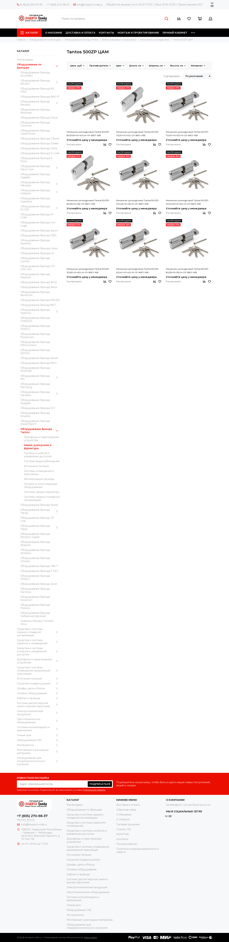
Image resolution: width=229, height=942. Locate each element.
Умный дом (38, 735)
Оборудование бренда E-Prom (36, 160)
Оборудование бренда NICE (38, 282)
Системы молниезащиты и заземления (38, 729)
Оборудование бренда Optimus (40, 311)
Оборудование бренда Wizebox (35, 551)
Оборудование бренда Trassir (40, 527)
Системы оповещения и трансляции (39, 472)
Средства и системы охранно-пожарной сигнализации (38, 632)
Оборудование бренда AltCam (40, 82)
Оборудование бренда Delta (38, 148)
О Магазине (123, 814)
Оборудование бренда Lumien (35, 260)
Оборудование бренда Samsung (35, 385)
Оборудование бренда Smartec (35, 414)
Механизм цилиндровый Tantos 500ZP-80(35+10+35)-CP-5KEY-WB (88, 202)
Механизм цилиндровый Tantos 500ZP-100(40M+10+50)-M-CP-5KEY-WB (187, 202)
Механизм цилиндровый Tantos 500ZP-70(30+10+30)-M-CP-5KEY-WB (187, 134)
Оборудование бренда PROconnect (35, 343)
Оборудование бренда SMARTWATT (35, 422)
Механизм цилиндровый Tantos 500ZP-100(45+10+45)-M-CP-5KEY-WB (137, 202)
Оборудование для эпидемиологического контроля (38, 761)
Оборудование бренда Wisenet (35, 543)
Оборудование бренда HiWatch (40, 192)
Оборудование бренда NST (38, 305)
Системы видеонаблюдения (41, 461)
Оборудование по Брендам (38, 66)
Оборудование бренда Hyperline (35, 200)
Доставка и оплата (128, 804)
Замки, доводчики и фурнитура (37, 447)
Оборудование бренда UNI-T (39, 566)
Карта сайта (90, 937)
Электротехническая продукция (38, 713)
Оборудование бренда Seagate (35, 401)
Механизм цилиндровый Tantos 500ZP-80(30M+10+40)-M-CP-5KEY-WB (88, 134)
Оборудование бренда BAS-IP (39, 96)
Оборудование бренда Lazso (39, 248)
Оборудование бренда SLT (37, 408)
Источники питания (36, 466)
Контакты (122, 839)
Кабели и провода (38, 698)
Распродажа (25, 59)
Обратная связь (126, 809)
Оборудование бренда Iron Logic (37, 224)
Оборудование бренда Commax (35, 124)
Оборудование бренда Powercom (35, 335)
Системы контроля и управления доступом (38, 455)
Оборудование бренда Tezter (39, 504)
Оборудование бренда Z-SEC (39, 571)
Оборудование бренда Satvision (40, 393)
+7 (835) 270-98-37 (58, 4)
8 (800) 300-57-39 (29, 4)
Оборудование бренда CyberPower (35, 132)
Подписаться (99, 784)
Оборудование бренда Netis (38, 287)
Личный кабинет (126, 844)
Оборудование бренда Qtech (39, 358)
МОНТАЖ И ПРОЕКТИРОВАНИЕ (138, 32)
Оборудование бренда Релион (35, 606)
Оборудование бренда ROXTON (35, 369)
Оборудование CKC (38, 740)
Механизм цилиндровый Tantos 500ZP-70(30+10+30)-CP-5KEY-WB (137, 134)
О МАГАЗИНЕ (53, 32)
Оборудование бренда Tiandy (40, 511)
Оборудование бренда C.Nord (39, 138)
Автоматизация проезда (39, 479)
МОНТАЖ (122, 834)
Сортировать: (172, 76)
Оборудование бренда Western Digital (35, 535)
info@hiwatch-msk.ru (87, 4)
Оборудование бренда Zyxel (38, 583)
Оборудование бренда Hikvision (40, 184)
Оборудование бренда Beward (40, 103)
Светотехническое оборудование (38, 721)
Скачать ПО (123, 829)
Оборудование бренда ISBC (38, 235)
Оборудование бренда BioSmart (35, 111)
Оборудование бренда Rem (38, 363)
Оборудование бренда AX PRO (37, 90)
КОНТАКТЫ (106, 32)
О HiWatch (123, 819)
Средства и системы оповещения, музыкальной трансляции (38, 670)
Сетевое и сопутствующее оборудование (40, 485)
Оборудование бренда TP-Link (37, 519)
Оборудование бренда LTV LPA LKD (37, 268)
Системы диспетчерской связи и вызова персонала (38, 705)
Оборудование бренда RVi (40, 377)
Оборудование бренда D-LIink (39, 153)
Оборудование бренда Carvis (39, 117)
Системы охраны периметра (41, 492)
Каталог (29, 32)
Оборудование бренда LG (37, 253)
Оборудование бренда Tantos (40, 430)
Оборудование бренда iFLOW (40, 208)
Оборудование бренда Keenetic (35, 242)
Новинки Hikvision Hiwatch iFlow (37, 622)
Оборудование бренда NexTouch (35, 293)
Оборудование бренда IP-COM (37, 216)
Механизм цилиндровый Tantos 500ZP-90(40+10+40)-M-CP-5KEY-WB (137, 271)
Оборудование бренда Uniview (35, 559)
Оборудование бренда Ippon (39, 230)
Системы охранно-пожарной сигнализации (42, 498)
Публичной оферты (94, 790)
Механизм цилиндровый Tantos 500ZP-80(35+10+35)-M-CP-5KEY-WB (187, 271)
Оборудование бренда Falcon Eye (40, 168)
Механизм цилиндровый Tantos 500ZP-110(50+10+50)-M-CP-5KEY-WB (88, 271)
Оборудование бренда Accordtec (35, 74)
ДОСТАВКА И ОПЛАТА (80, 32)
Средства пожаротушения (38, 683)
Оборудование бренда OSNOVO (35, 319)
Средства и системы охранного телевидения (38, 642)
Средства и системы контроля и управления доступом (38, 651)
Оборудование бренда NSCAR (40, 300)
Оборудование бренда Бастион (35, 590)
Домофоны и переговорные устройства (41, 439)
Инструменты (38, 745)
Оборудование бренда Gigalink (35, 176)
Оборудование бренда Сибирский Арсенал (35, 614)
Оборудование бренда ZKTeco (35, 577)
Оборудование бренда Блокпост (35, 598)
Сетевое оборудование (38, 693)
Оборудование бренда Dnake (39, 143)
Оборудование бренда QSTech (35, 351)
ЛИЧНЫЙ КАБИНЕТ (175, 32)
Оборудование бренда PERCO (35, 327)
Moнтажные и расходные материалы (38, 751)
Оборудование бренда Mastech (35, 276)
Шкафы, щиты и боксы (38, 688)
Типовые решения (128, 824)
